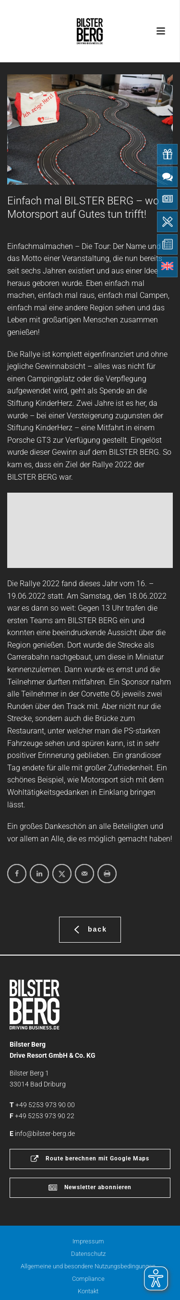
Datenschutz (88, 1253)
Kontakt (88, 1291)
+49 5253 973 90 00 (45, 1105)
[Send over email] (84, 873)
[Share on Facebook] (16, 873)
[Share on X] (62, 873)
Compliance (88, 1278)
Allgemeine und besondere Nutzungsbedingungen (88, 1266)
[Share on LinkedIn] (39, 873)
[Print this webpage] (107, 873)
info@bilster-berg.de (45, 1133)
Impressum (88, 1241)
